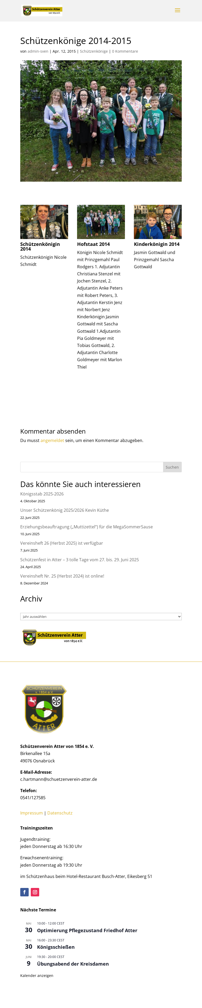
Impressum (31, 813)
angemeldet (52, 440)
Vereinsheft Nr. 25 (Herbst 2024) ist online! (62, 576)
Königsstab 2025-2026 (42, 494)
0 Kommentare (125, 51)
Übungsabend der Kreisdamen (73, 964)
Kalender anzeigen (36, 975)
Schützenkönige (94, 51)
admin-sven (38, 51)
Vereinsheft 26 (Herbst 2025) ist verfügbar (61, 543)
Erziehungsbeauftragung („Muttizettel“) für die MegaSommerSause (86, 527)
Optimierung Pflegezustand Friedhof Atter (87, 930)
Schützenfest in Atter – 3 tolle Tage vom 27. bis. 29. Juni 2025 (79, 560)
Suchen (172, 467)
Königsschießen (56, 947)
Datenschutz (60, 813)
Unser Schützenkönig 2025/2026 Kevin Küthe (64, 510)
